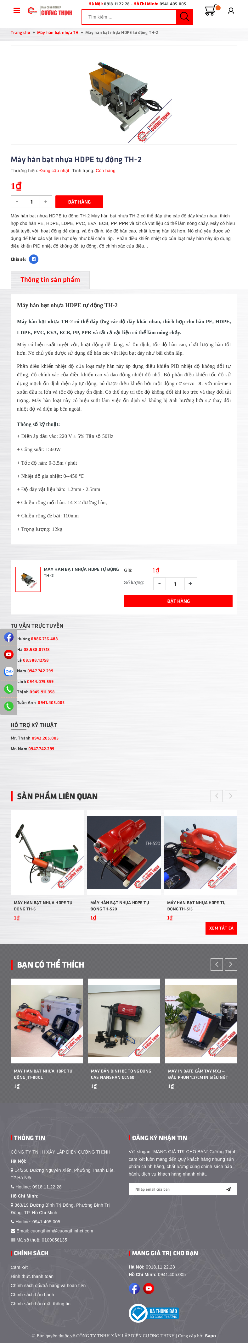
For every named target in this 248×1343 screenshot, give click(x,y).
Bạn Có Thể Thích (50, 964)
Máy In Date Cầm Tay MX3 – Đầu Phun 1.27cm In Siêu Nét (198, 1074)
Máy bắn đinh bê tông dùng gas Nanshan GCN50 (121, 1074)
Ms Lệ (30, 660)
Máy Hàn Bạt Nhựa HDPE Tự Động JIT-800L (43, 1074)
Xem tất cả (221, 928)
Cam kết (19, 1267)
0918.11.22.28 (117, 3)
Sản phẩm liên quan (57, 796)
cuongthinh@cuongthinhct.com (62, 1230)
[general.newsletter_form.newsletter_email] (183, 1189)
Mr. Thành (35, 737)
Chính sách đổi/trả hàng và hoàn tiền (48, 1285)
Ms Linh (32, 681)
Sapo (210, 1335)
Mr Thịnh (33, 691)
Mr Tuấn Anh (38, 702)
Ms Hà (30, 649)
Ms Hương (34, 638)
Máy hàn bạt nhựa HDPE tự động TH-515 (196, 905)
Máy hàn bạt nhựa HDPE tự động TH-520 (119, 905)
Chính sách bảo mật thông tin (40, 1303)
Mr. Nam (32, 748)
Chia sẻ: (18, 259)
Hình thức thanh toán (32, 1276)
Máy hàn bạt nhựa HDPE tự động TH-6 (43, 905)
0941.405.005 (173, 3)
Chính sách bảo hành (32, 1294)
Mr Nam (32, 670)
